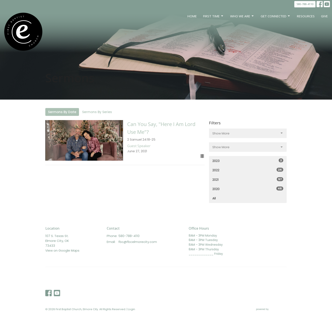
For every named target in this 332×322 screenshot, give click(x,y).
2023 (247, 160)
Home (192, 16)
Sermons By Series (97, 112)
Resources (306, 16)
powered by (271, 309)
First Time (213, 16)
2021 (247, 179)
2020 (247, 188)
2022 (247, 170)
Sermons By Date (62, 112)
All (214, 198)
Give (324, 16)
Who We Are (242, 16)
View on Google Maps (62, 250)
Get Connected (275, 16)
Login (131, 309)
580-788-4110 (304, 4)
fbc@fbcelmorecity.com (137, 242)
